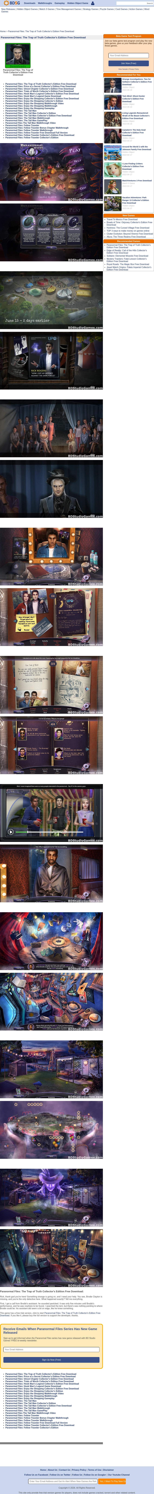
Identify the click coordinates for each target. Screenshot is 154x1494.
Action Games (135, 9)
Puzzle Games (107, 9)
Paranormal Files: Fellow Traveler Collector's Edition (31, 137)
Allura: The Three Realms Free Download (126, 237)
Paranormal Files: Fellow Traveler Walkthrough (29, 130)
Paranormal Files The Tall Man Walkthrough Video (30, 123)
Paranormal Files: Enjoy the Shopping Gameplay (29, 108)
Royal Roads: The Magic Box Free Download (128, 264)
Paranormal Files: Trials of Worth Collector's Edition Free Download (39, 91)
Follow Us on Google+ (95, 1475)
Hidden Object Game (77, 3)
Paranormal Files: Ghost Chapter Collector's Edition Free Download (39, 89)
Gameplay (60, 3)
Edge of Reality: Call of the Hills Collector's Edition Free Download (127, 251)
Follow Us (77, 1475)
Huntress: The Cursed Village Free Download (128, 228)
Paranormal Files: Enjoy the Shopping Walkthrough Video (34, 103)
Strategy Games (90, 9)
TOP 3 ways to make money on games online (128, 231)
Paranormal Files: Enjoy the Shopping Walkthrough (31, 106)
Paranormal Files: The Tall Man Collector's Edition (30, 113)
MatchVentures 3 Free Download (137, 181)
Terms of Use (94, 1470)
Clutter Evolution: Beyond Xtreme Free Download (130, 234)
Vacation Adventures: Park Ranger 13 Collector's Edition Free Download (135, 200)
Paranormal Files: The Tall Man (21, 111)
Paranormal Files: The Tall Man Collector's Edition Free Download (38, 115)
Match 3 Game (128, 183)
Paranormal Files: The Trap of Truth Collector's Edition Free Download (40, 84)
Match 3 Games (46, 9)
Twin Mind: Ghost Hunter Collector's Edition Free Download (133, 99)
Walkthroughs (45, 3)
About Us (52, 1470)
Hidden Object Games (27, 9)
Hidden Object (128, 87)
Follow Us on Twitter (60, 1475)
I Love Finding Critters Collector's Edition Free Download (133, 166)
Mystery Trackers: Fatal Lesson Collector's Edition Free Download (127, 260)
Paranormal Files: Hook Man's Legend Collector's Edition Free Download (42, 94)
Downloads (30, 3)
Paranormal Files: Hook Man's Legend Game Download (33, 96)
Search (150, 3)
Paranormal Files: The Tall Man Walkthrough (27, 118)
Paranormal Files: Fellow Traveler (22, 125)
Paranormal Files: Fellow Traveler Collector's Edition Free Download (39, 135)
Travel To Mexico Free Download (122, 219)
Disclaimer (108, 1470)
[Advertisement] (77, 22)
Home (43, 1470)
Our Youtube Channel (119, 1475)
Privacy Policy (134, 69)
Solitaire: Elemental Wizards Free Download (127, 256)
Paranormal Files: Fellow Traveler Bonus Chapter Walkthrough (36, 128)
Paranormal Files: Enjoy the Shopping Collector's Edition (34, 101)
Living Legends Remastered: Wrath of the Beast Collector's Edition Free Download (136, 115)
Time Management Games (68, 9)
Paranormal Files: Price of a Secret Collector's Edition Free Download (40, 86)
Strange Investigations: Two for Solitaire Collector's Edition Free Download (137, 82)
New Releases (8, 9)
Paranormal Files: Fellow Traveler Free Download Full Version (36, 133)
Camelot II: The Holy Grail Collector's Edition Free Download (134, 132)
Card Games (122, 9)
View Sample (123, 69)
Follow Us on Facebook (36, 1475)
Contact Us (64, 1470)
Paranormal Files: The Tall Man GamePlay (26, 120)
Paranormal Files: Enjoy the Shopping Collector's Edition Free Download (42, 98)
